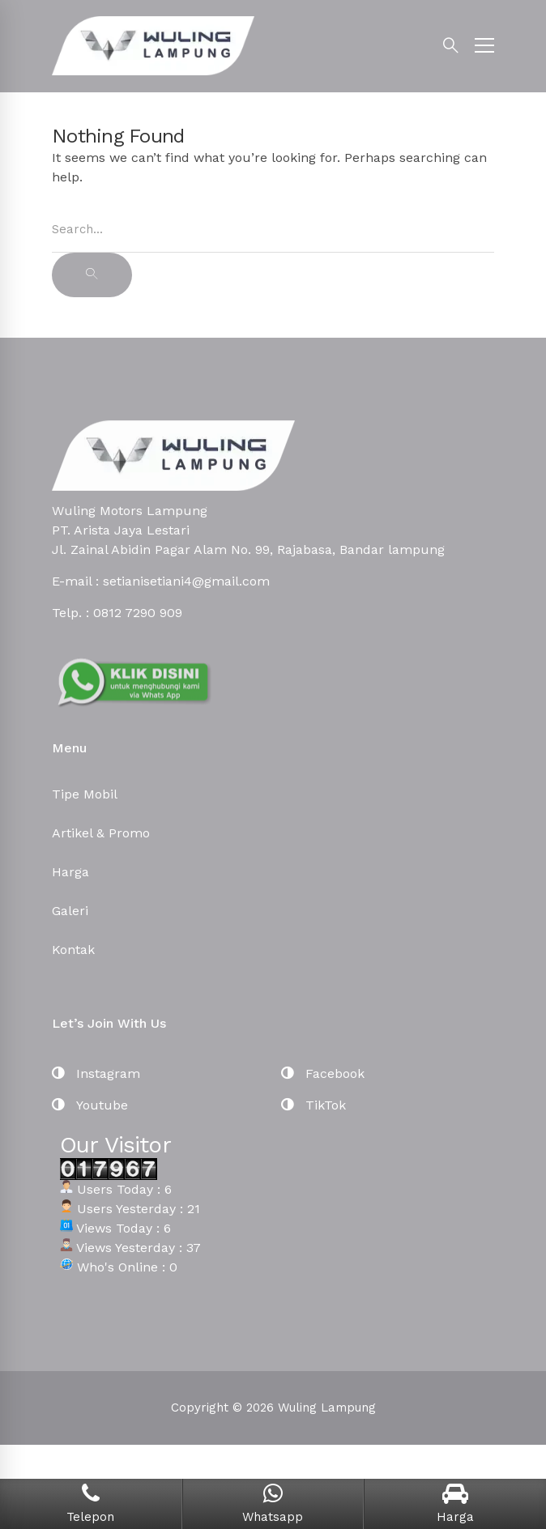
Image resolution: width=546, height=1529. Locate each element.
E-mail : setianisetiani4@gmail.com (161, 581)
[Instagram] (96, 1074)
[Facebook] (323, 1074)
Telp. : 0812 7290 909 (117, 612)
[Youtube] (90, 1105)
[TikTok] (313, 1105)
